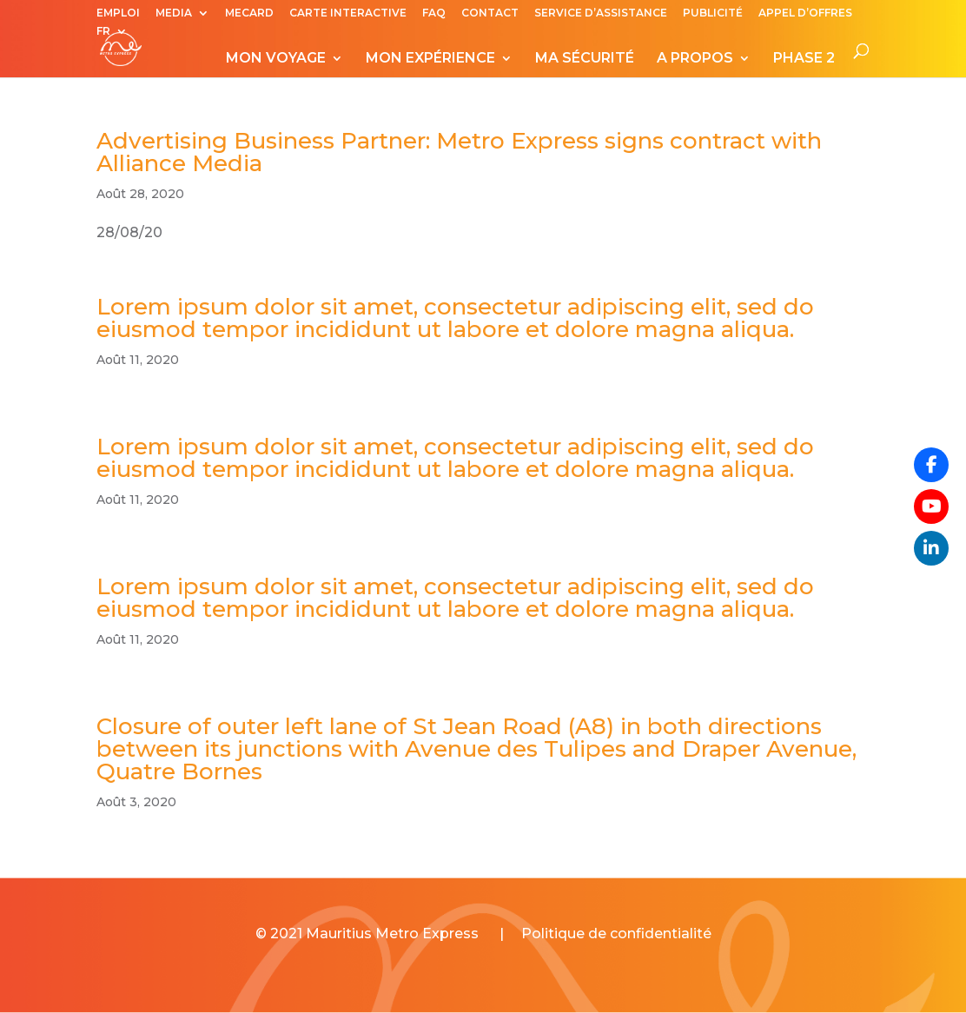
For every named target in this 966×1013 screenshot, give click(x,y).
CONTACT (490, 13)
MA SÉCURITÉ (584, 59)
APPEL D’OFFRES (805, 13)
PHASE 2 (804, 59)
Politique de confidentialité (616, 933)
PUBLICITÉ (713, 13)
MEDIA (173, 13)
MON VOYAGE (276, 59)
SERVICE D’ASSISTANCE (600, 13)
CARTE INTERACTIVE (348, 13)
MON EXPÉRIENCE (430, 59)
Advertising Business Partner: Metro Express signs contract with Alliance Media (459, 152)
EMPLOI (118, 13)
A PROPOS (695, 59)
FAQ (434, 13)
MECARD (249, 13)
